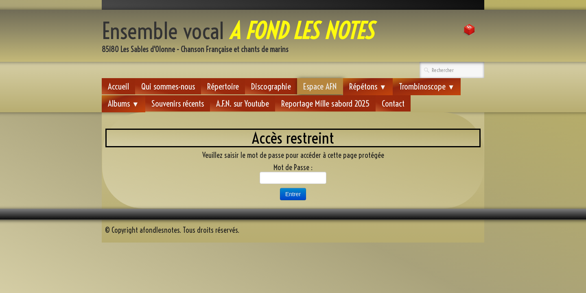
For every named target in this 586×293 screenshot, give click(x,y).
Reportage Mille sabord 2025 (325, 103)
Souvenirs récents (177, 103)
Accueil (118, 86)
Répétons (368, 86)
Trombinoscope (427, 86)
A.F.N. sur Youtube (242, 103)
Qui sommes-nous (168, 86)
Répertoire (223, 86)
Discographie (271, 86)
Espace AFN (320, 86)
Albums (123, 103)
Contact (393, 103)
